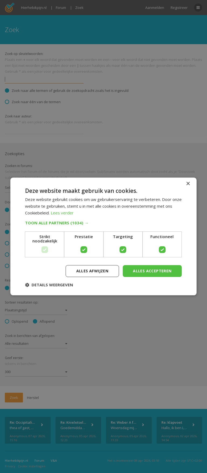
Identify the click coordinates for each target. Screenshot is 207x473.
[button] (103, 222)
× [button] (188, 184)
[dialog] (103, 236)
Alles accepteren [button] (152, 270)
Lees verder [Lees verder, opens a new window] (62, 212)
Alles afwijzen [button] (92, 270)
